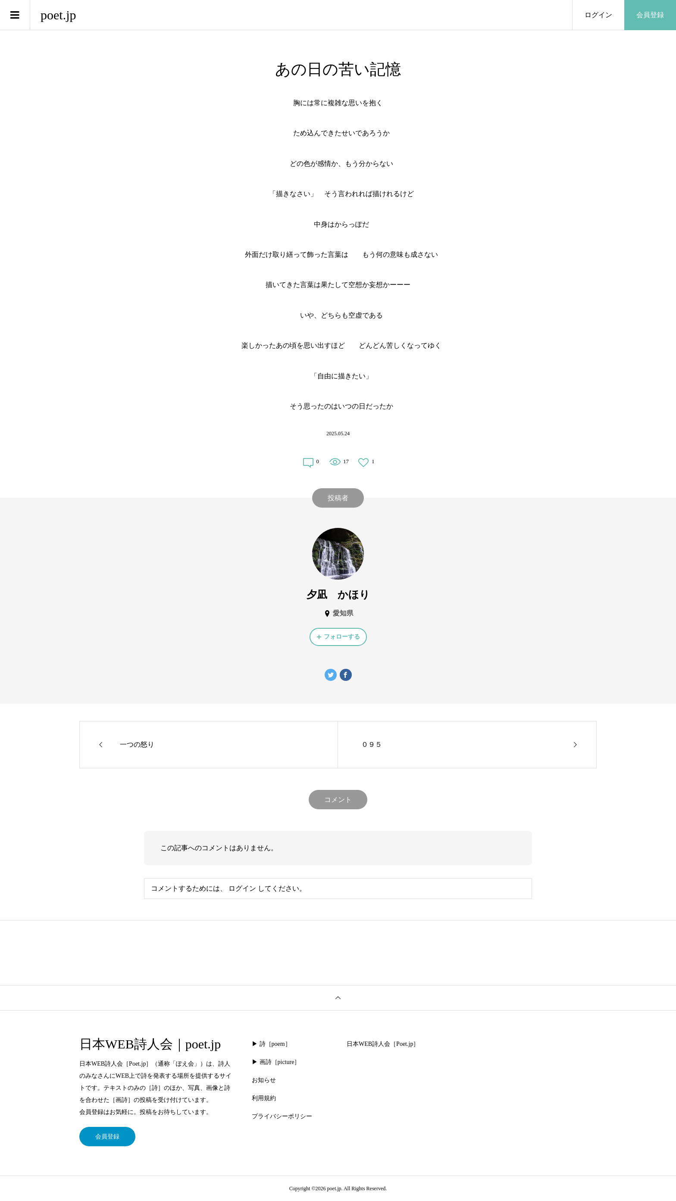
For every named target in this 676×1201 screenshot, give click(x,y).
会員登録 (650, 15)
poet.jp (58, 15)
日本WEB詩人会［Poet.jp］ (383, 1044)
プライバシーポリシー (282, 1116)
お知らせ (264, 1080)
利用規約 (264, 1098)
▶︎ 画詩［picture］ (276, 1062)
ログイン (598, 15)
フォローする (342, 636)
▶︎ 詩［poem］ (271, 1044)
